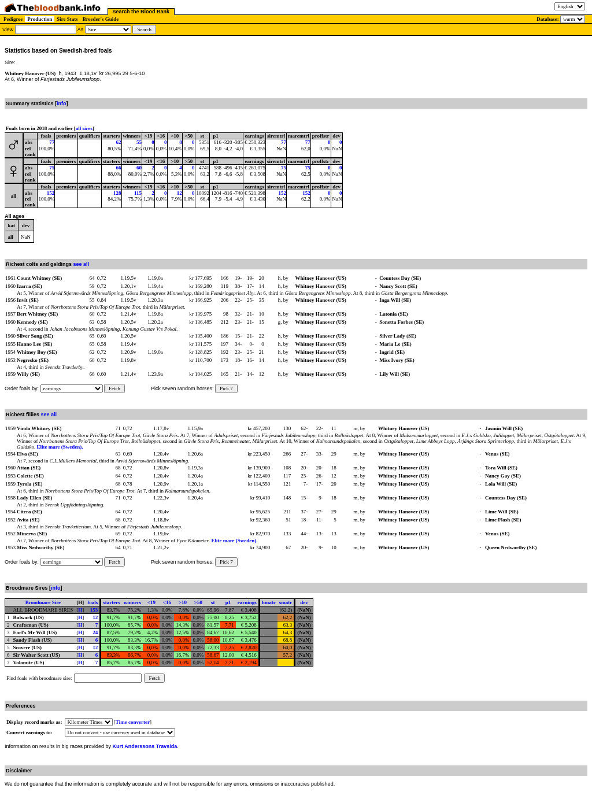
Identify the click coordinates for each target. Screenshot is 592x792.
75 (51, 168)
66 (118, 168)
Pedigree (13, 19)
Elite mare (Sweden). (60, 447)
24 (95, 632)
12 (179, 193)
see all (81, 264)
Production (39, 19)
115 (138, 193)
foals (92, 602)
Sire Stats (67, 19)
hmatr (269, 602)
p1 (228, 602)
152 (51, 193)
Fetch (114, 388)
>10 (183, 602)
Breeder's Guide (101, 19)
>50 (198, 602)
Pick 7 (226, 388)
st (213, 602)
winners (133, 602)
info (61, 103)
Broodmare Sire (43, 602)
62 (118, 142)
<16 (167, 602)
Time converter (133, 722)
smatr (286, 602)
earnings (247, 602)
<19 (151, 602)
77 (51, 142)
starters (111, 602)
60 (139, 168)
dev (304, 602)
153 (94, 610)
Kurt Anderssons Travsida (145, 746)
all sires (84, 128)
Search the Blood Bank (141, 11)
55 (139, 142)
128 (117, 193)
